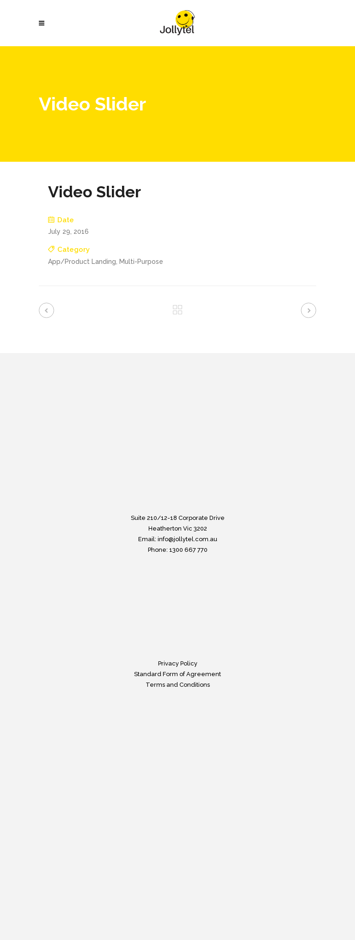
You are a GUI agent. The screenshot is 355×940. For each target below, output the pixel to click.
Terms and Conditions (178, 684)
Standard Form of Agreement (177, 674)
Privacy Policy (177, 663)
